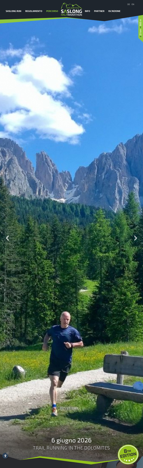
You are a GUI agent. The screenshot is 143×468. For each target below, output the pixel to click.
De (128, 4)
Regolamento (33, 11)
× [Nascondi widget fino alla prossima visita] (7, 453)
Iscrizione (114, 11)
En (133, 4)
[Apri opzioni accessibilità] (5, 456)
